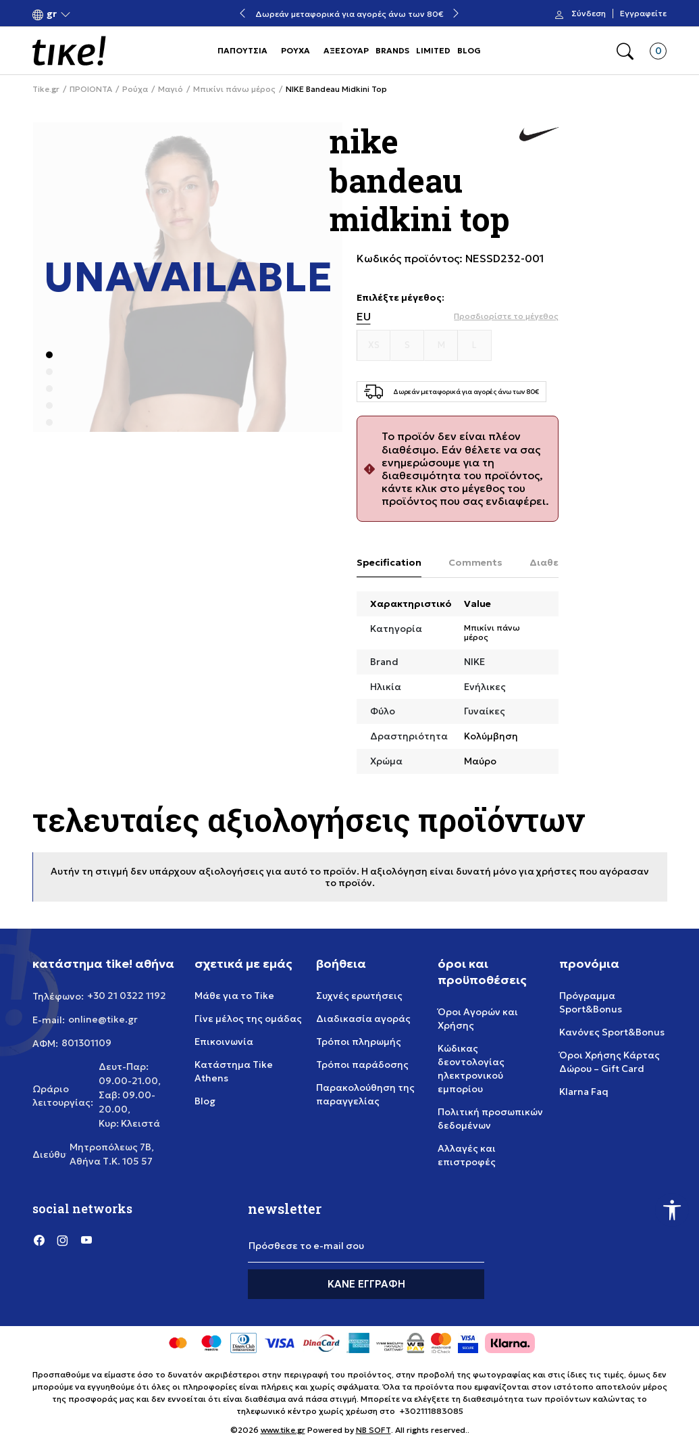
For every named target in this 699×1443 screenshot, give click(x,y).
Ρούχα (135, 89)
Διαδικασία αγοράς (363, 1018)
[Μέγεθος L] (475, 345)
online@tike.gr (103, 1019)
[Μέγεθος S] (407, 345)
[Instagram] (63, 1239)
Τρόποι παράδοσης (362, 1064)
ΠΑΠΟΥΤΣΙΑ (242, 50)
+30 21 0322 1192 (126, 995)
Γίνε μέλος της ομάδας (248, 1018)
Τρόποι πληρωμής (358, 1041)
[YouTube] (86, 1239)
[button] (51, 14)
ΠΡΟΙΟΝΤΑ (91, 89)
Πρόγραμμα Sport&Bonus (590, 1002)
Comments (475, 562)
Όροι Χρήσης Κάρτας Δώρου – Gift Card (609, 1062)
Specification (389, 562)
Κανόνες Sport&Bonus (612, 1032)
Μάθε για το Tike (234, 995)
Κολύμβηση (491, 736)
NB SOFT (373, 1430)
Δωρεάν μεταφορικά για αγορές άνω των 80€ (349, 14)
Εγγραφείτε (643, 13)
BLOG (469, 50)
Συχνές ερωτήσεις (359, 995)
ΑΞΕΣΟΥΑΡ (346, 50)
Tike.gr (45, 89)
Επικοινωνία (224, 1041)
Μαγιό (170, 89)
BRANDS (392, 50)
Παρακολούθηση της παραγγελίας (365, 1094)
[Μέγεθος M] (441, 345)
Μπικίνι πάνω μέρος (234, 89)
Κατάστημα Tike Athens (234, 1071)
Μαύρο (480, 761)
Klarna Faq (584, 1091)
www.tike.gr (283, 1430)
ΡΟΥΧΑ (295, 50)
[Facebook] (39, 1239)
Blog (205, 1101)
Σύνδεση (588, 13)
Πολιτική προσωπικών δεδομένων (490, 1118)
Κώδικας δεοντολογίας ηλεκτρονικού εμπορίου (471, 1068)
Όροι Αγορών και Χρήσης (478, 1018)
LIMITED (433, 50)
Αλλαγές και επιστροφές (467, 1155)
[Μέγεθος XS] (374, 345)
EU (364, 316)
